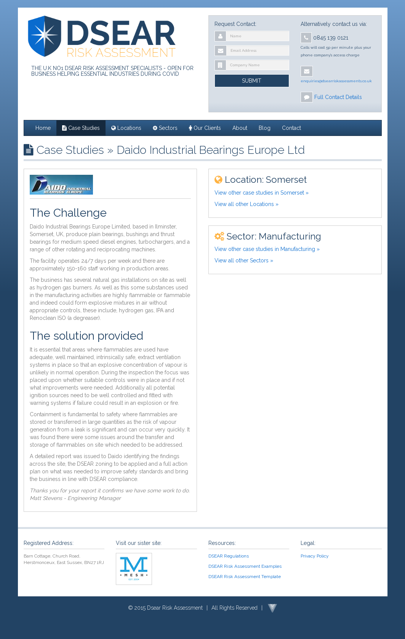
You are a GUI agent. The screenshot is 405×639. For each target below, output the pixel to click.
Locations (126, 128)
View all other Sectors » (244, 260)
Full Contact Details (338, 97)
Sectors (165, 128)
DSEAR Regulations (228, 556)
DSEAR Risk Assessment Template (244, 576)
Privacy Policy (315, 556)
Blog (265, 128)
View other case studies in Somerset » (262, 193)
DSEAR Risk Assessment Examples (245, 566)
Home (43, 128)
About (239, 128)
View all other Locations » (247, 204)
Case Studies (81, 128)
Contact (291, 128)
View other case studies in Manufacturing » (267, 249)
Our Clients (205, 128)
